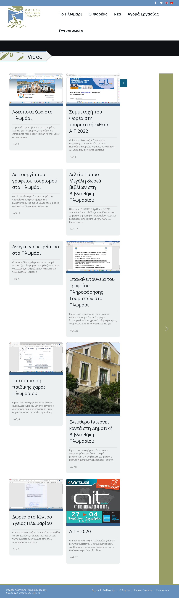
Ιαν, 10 (73, 467)
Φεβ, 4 (16, 419)
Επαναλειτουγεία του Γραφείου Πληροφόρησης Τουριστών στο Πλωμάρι (92, 292)
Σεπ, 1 (16, 279)
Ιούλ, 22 (74, 330)
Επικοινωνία (71, 30)
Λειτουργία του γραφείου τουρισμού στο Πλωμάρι (34, 180)
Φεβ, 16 (74, 229)
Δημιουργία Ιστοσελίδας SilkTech (23, 592)
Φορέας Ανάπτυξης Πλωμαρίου (22, 589)
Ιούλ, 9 (16, 213)
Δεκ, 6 (16, 549)
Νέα (117, 14)
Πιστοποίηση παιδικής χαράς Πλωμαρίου (29, 386)
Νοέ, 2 (16, 144)
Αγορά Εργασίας (143, 14)
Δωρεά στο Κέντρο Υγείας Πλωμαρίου (32, 520)
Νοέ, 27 (74, 557)
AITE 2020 (80, 531)
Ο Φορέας (98, 14)
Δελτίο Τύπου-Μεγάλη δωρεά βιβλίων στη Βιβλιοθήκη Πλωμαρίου (85, 187)
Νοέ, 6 (73, 156)
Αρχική (95, 590)
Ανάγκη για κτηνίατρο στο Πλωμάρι (35, 249)
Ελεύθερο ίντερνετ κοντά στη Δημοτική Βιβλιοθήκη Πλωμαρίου (90, 431)
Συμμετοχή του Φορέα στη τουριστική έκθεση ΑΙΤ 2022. (89, 121)
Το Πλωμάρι (70, 14)
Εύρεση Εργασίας (143, 590)
